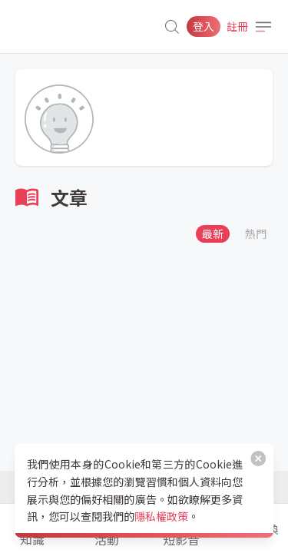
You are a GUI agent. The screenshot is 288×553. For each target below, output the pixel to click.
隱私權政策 (161, 516)
